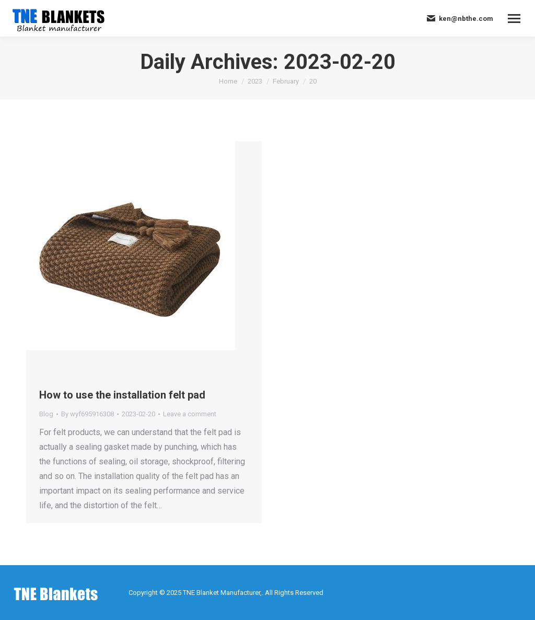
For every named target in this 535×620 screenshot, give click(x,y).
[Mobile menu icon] (514, 18)
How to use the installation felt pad (122, 395)
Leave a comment (189, 414)
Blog (46, 414)
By (87, 414)
